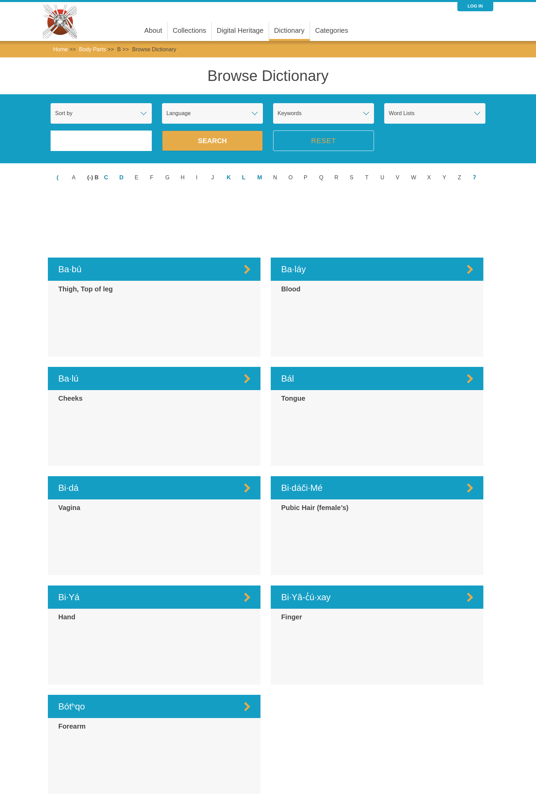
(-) (91, 177)
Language (178, 113)
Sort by (63, 113)
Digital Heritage (240, 30)
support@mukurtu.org (247, 781)
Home (60, 49)
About (153, 30)
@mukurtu (407, 781)
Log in (475, 6)
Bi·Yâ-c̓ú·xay (306, 541)
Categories (331, 30)
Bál (287, 322)
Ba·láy (293, 213)
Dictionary (289, 30)
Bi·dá (68, 432)
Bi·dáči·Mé (301, 432)
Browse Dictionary (154, 49)
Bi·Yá (68, 541)
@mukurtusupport (440, 781)
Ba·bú (69, 213)
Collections (189, 30)
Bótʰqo (71, 650)
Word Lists (401, 113)
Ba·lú (68, 322)
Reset (323, 140)
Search (212, 140)
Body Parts (92, 49)
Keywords (290, 113)
